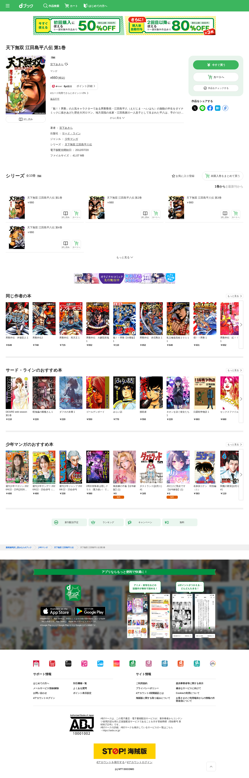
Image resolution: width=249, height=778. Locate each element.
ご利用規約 (141, 683)
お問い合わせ (40, 693)
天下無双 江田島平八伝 (78, 144)
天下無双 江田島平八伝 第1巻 (44, 197)
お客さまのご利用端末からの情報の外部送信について (195, 699)
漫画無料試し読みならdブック (19, 547)
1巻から (220, 186)
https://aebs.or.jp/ (111, 730)
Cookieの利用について (188, 693)
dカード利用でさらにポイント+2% (68, 93)
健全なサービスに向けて (188, 688)
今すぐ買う (218, 64)
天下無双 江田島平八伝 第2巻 (124, 197)
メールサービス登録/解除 (46, 688)
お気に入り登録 (185, 175)
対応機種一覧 (80, 683)
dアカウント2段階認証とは (150, 693)
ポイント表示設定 (82, 693)
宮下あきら (57, 64)
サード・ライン (71, 133)
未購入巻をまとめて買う (225, 175)
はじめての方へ (41, 683)
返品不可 (54, 99)
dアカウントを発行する (111, 762)
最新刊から (235, 186)
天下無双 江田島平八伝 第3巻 (204, 197)
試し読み (28, 119)
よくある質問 (80, 688)
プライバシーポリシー (147, 688)
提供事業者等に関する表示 (189, 683)
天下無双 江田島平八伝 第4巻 (44, 227)
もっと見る (233, 296)
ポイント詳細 (85, 86)
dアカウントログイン (44, 698)
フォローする (66, 64)
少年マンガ (71, 138)
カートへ (218, 77)
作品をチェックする (218, 88)
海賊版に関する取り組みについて (153, 698)
